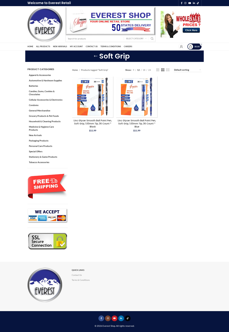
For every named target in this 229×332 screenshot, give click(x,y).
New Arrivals (35, 135)
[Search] (110, 38)
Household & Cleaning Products (45, 121)
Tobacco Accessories (39, 162)
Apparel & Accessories (40, 75)
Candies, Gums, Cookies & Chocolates (42, 93)
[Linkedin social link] (194, 3)
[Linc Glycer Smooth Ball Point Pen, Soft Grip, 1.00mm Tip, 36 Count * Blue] (136, 97)
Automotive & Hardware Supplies (45, 80)
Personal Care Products (40, 146)
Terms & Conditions (81, 280)
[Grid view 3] (162, 70)
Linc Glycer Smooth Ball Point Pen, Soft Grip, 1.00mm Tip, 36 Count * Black (93, 123)
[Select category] (136, 38)
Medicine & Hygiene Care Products (41, 128)
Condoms (34, 105)
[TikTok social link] (198, 3)
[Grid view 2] (157, 70)
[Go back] (95, 56)
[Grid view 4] (167, 70)
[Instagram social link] (185, 3)
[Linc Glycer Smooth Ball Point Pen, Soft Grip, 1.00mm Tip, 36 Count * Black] (92, 97)
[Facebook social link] (181, 3)
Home (75, 70)
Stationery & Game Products (43, 156)
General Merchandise (39, 110)
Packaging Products (38, 140)
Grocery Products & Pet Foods (44, 116)
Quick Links (78, 270)
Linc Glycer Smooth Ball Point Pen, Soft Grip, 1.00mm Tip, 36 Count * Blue (137, 123)
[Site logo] (45, 24)
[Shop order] (188, 70)
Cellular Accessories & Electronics (46, 99)
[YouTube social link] (189, 3)
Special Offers (35, 151)
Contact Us (77, 275)
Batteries (33, 86)
